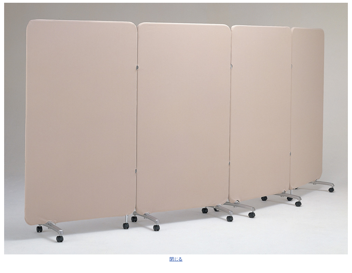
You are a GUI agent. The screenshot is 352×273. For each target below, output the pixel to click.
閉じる (176, 259)
